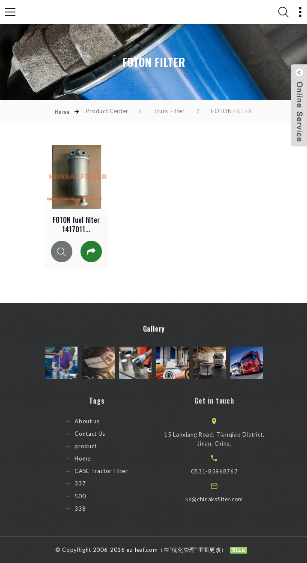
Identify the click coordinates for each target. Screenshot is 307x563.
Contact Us (100, 433)
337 (90, 483)
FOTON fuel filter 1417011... (76, 224)
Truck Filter (169, 111)
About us (97, 421)
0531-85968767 (227, 471)
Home (62, 111)
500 (90, 496)
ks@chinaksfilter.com (227, 499)
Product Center (107, 111)
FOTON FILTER (231, 111)
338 (90, 508)
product (96, 446)
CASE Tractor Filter (111, 471)
